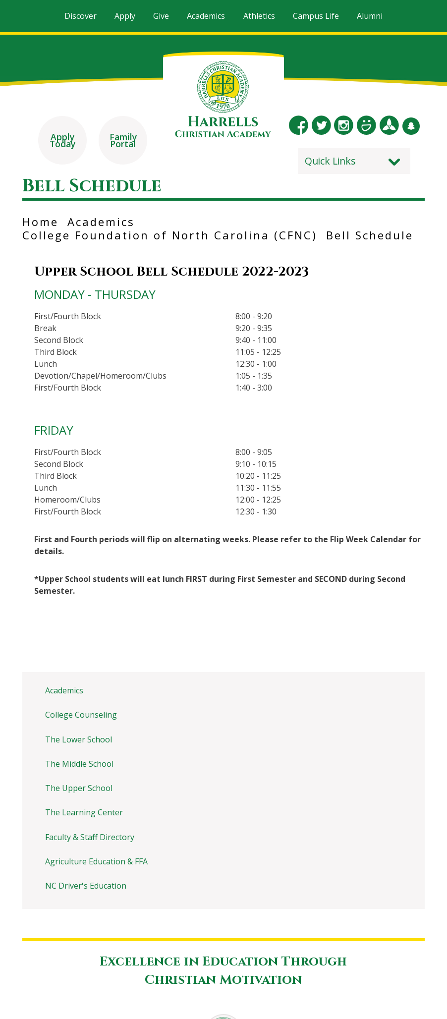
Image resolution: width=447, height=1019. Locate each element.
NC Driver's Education (85, 884)
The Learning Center (84, 811)
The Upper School (78, 787)
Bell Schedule (369, 234)
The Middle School (79, 762)
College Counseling (81, 713)
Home (40, 220)
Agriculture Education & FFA (96, 860)
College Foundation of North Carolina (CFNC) (169, 234)
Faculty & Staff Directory (89, 836)
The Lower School (78, 738)
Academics (101, 220)
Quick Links (330, 160)
